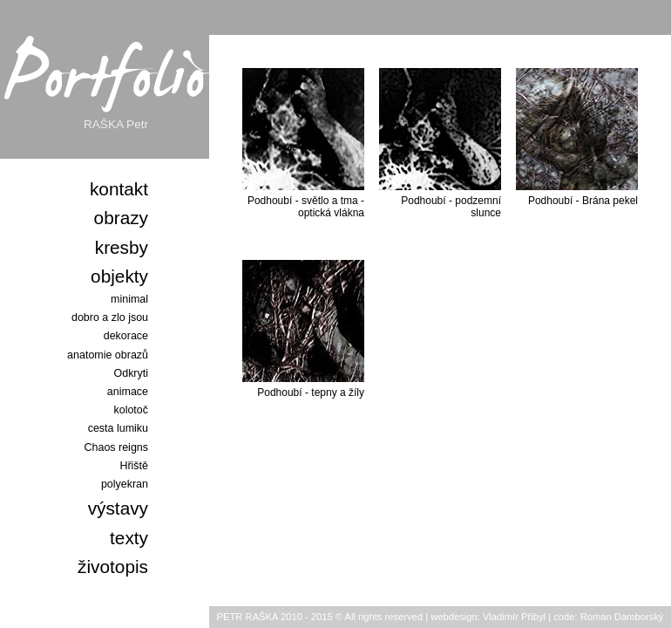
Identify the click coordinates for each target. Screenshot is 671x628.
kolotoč (130, 410)
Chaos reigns (116, 447)
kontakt (119, 189)
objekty (119, 276)
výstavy (118, 508)
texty (129, 538)
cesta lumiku (118, 428)
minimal (129, 299)
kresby (121, 247)
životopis (113, 566)
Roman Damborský (622, 616)
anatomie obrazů (107, 355)
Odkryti (131, 373)
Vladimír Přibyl (514, 616)
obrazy (121, 218)
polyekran (124, 484)
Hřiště (133, 466)
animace (127, 392)
